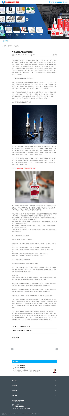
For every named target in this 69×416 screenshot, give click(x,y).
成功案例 (14, 385)
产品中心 (14, 380)
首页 (5, 46)
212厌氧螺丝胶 (19, 168)
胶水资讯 (5, 41)
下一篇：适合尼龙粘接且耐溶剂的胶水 (23, 330)
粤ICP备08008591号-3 (38, 414)
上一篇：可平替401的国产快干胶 (21, 326)
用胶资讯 (10, 46)
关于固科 (14, 390)
